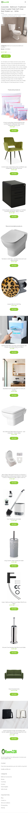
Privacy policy (4, 805)
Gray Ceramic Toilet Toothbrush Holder (14, 560)
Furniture (3, 784)
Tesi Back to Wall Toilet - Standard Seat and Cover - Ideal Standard (14, 259)
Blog (2, 798)
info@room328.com (5, 769)
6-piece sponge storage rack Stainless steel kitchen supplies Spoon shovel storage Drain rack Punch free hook (14, 732)
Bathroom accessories (12, 45)
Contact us (3, 800)
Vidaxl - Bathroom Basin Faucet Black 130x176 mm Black (14, 603)
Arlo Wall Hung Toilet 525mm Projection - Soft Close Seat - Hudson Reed (14, 432)
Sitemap (3, 807)
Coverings (3, 781)
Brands (2, 779)
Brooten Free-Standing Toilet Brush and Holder (14, 647)
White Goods (4, 789)
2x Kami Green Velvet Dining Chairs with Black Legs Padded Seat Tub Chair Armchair (14, 167)
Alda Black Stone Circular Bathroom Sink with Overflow (14, 389)
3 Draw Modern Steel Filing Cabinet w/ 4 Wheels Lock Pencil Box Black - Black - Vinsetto (14, 210)
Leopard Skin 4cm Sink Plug (14, 304)
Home (2, 13)
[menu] (25, 2)
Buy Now (6, 56)
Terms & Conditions (5, 802)
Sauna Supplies (4, 786)
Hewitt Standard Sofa (14, 689)
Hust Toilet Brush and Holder (14, 519)
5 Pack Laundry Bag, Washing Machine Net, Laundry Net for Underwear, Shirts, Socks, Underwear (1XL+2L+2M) (14, 124)
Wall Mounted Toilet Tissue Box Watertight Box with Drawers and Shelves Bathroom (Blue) (14, 346)
